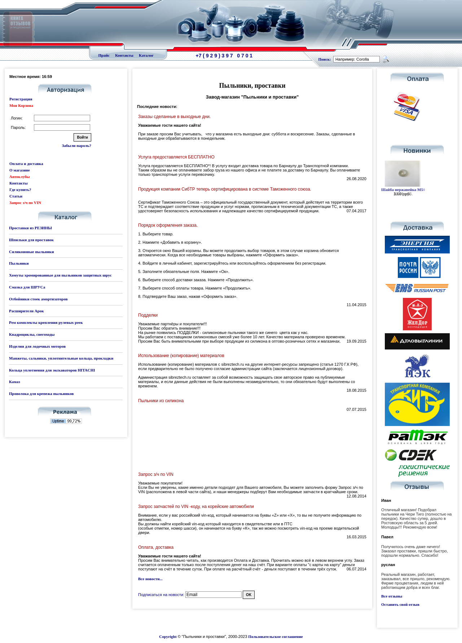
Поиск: (324, 59)
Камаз (14, 381)
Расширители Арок (26, 311)
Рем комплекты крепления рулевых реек (46, 322)
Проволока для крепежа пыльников (41, 393)
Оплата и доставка (26, 163)
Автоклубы (19, 176)
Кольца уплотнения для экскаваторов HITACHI (52, 370)
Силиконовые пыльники (31, 251)
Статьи (15, 196)
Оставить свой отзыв (400, 604)
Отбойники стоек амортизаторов (38, 299)
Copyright (167, 636)
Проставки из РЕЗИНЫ (30, 228)
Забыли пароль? (76, 145)
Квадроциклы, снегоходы (31, 334)
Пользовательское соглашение (275, 636)
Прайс (104, 55)
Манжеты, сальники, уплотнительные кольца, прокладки (61, 358)
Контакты (124, 55)
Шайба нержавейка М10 (403, 189)
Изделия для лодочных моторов (37, 346)
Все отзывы (391, 596)
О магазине (19, 170)
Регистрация (20, 99)
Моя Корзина (21, 105)
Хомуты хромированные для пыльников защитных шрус (60, 275)
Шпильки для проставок (31, 240)
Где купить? (20, 189)
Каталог (146, 55)
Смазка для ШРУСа (27, 287)
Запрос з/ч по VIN (25, 202)
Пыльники (18, 263)
